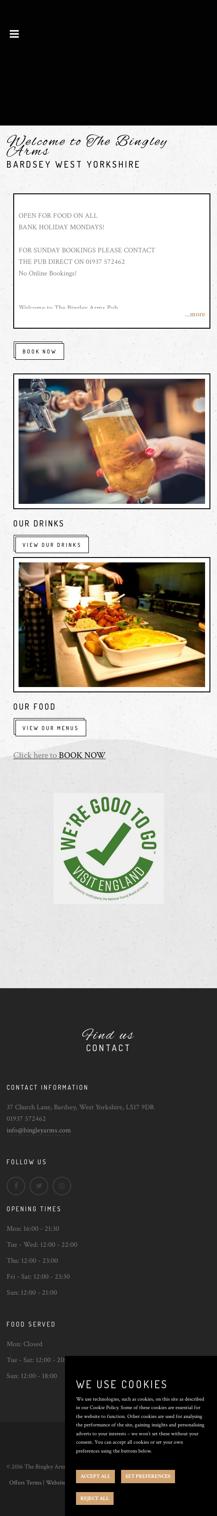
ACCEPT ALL (95, 1476)
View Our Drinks (52, 545)
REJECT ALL (94, 1498)
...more (195, 314)
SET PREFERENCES (148, 1476)
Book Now (40, 351)
